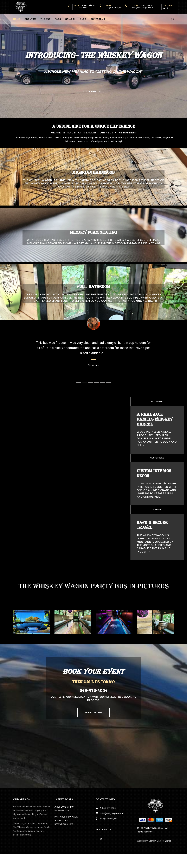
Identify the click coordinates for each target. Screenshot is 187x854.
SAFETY (157, 509)
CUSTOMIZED (157, 458)
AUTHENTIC (157, 401)
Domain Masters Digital (160, 840)
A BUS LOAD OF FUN (64, 807)
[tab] (157, 401)
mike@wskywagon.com (110, 813)
